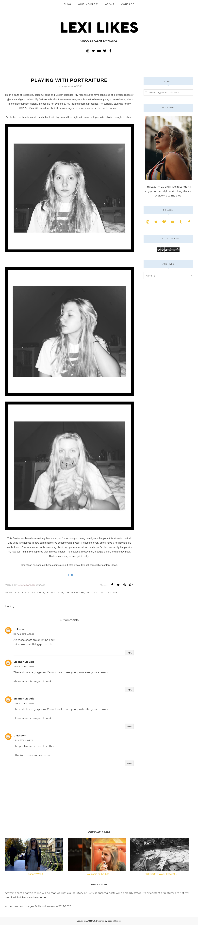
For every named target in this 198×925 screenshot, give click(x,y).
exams (51, 592)
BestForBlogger (114, 921)
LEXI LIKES (90, 921)
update (112, 592)
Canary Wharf (35, 874)
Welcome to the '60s (98, 874)
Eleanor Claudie (24, 661)
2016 (17, 592)
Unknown (20, 629)
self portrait (95, 592)
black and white (33, 592)
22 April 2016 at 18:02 (24, 666)
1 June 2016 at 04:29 (23, 740)
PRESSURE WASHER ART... (161, 874)
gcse (60, 592)
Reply (129, 652)
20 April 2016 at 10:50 (24, 634)
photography (75, 592)
